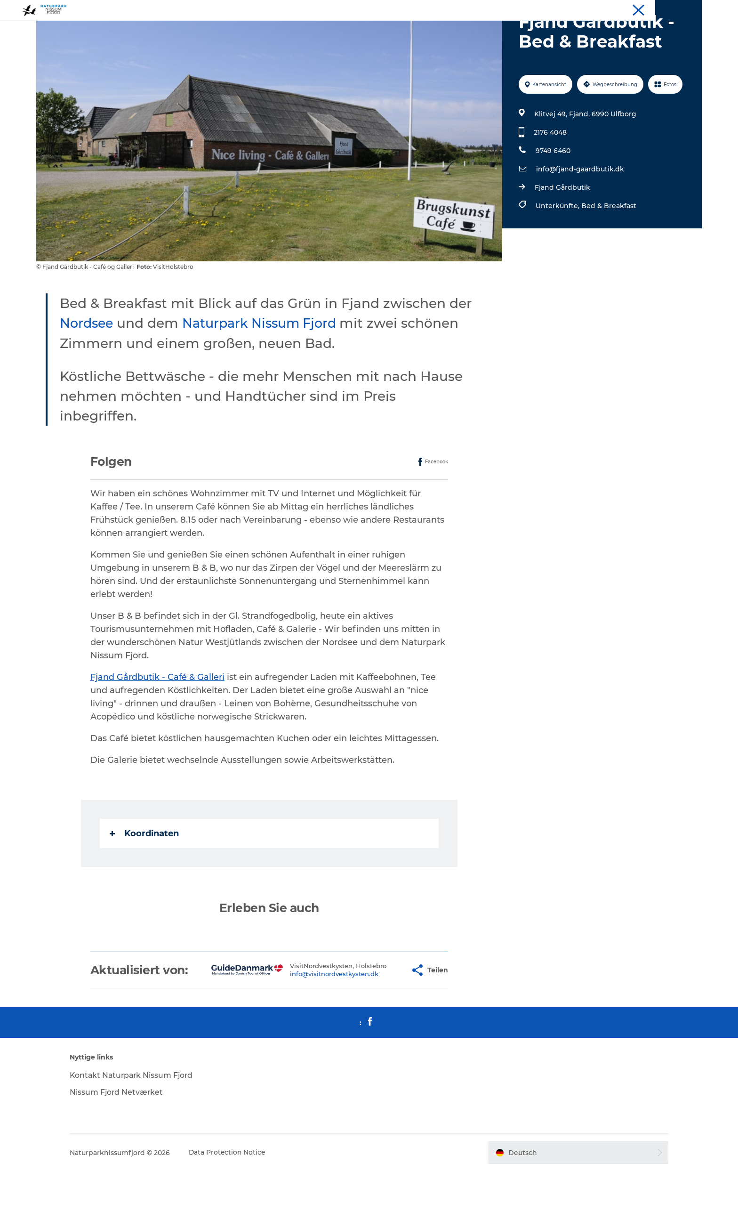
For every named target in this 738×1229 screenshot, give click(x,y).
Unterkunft (579, 9)
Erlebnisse (540, 9)
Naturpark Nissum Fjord (269, 368)
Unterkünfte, (558, 250)
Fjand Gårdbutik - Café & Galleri (158, 722)
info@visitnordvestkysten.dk (311, 1029)
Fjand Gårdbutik (562, 232)
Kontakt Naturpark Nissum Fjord (140, 1133)
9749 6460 (552, 195)
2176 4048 (549, 177)
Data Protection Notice (235, 1210)
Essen (612, 9)
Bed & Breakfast (608, 250)
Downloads (685, 9)
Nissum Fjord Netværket (124, 1150)
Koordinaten (144, 878)
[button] (380, 1021)
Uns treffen (645, 9)
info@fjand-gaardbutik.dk (580, 214)
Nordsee (89, 368)
